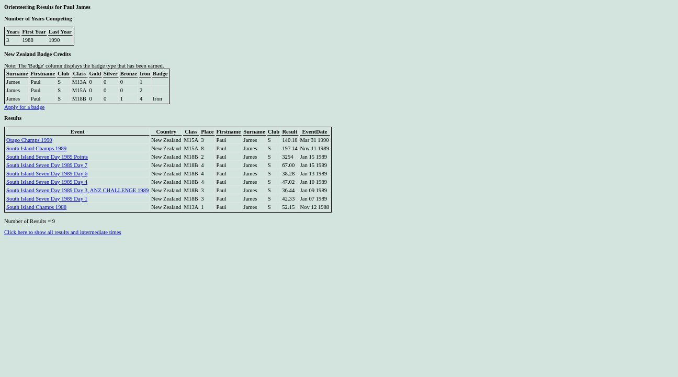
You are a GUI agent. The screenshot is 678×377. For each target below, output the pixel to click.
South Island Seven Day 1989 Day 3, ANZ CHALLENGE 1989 (77, 190)
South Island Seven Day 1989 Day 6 (46, 173)
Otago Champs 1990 (29, 140)
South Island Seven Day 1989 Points (47, 157)
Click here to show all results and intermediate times (62, 232)
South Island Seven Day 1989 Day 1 (46, 199)
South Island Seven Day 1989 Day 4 (46, 182)
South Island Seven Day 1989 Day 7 (46, 165)
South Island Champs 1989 (36, 148)
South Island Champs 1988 (36, 207)
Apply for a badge (24, 107)
